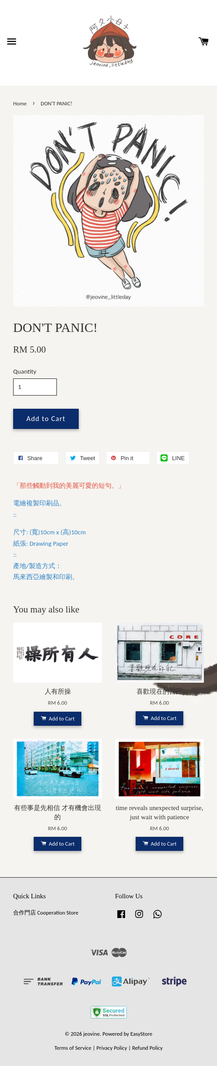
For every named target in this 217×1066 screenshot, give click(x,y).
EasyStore (141, 1033)
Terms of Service (72, 1047)
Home (20, 103)
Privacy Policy (111, 1047)
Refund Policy (147, 1047)
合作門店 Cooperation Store (45, 912)
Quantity (24, 371)
